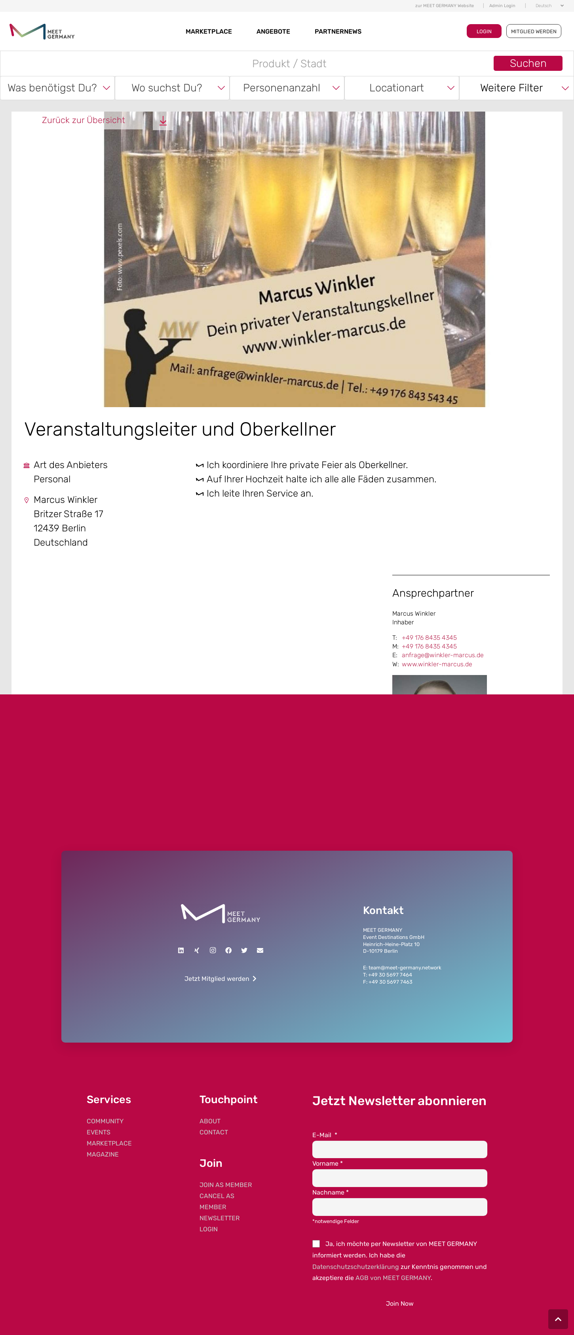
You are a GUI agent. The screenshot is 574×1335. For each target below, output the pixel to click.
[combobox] (57, 88)
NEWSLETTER (219, 1218)
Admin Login (502, 5)
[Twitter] (244, 950)
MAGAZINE (103, 1154)
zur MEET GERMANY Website (444, 5)
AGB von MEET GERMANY (393, 1278)
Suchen (528, 63)
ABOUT (210, 1121)
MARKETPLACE (209, 31)
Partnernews (338, 31)
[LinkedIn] (181, 950)
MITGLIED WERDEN (534, 31)
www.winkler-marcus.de (437, 664)
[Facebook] (228, 950)
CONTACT (214, 1132)
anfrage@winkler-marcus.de (443, 655)
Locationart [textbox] (396, 88)
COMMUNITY (105, 1121)
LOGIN (484, 31)
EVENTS (98, 1132)
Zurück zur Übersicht (83, 120)
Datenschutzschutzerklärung (355, 1267)
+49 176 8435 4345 (429, 637)
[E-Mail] (260, 950)
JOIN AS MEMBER (226, 1185)
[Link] (220, 914)
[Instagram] (212, 950)
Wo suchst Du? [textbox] (166, 88)
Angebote (273, 31)
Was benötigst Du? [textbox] (52, 88)
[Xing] (197, 950)
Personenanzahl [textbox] (281, 88)
